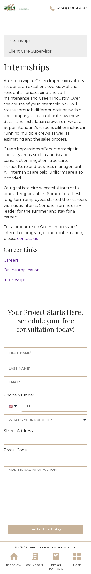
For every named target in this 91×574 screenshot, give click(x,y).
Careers (11, 260)
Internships (14, 279)
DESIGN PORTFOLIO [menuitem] (56, 566)
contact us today (45, 529)
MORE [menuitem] (77, 564)
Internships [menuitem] (19, 40)
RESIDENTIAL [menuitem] (14, 564)
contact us (27, 238)
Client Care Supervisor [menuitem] (30, 51)
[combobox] (45, 419)
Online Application (22, 270)
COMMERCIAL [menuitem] (35, 564)
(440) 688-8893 (72, 8)
